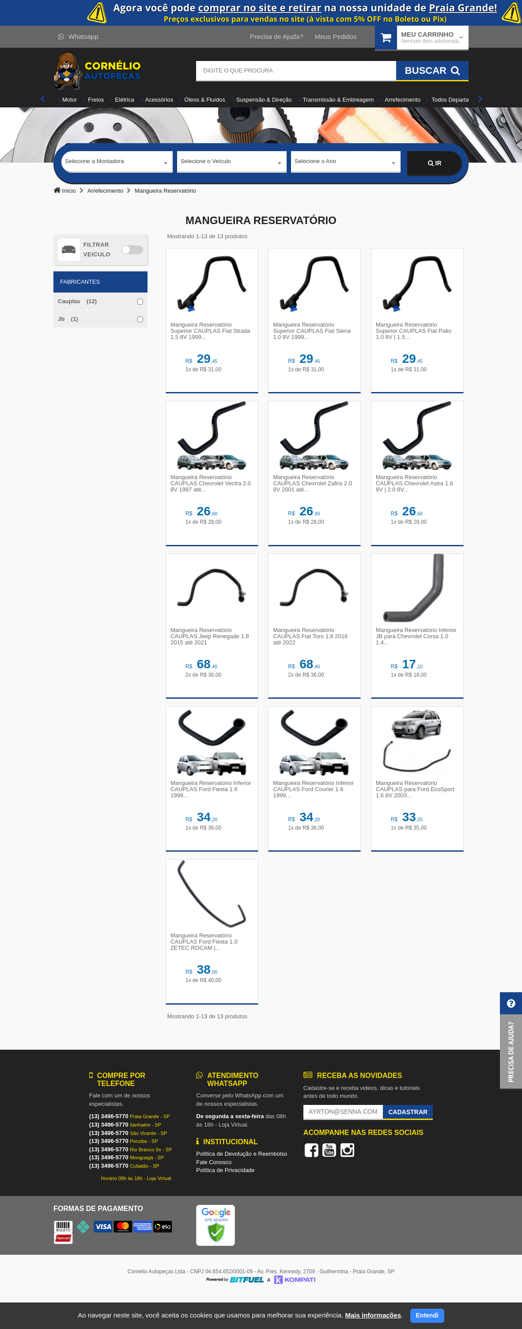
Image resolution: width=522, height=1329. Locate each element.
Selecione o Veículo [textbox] (206, 163)
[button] (511, 1041)
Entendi (427, 1315)
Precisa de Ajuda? (276, 36)
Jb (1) (68, 319)
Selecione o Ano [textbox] (315, 163)
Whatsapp (78, 36)
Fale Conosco (213, 1194)
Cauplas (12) (77, 301)
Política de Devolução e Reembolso (241, 1185)
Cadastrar (407, 1143)
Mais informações (373, 1315)
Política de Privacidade (225, 1202)
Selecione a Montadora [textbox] (94, 163)
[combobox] (117, 163)
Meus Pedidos (335, 36)
